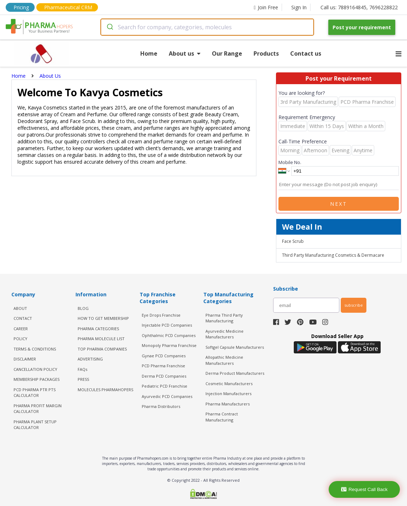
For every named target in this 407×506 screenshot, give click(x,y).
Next (338, 203)
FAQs (82, 369)
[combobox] (207, 27)
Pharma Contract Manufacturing (221, 417)
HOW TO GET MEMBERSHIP (103, 318)
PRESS (83, 379)
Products (266, 53)
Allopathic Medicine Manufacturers (224, 360)
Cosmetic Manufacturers (228, 383)
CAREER (21, 328)
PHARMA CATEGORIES (98, 328)
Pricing (21, 7)
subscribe (353, 305)
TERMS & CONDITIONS (35, 349)
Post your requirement (362, 27)
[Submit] (109, 27)
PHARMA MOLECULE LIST (101, 338)
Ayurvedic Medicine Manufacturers (224, 334)
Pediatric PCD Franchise (164, 386)
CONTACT (23, 318)
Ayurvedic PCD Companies (167, 396)
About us (184, 53)
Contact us (305, 53)
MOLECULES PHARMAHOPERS (105, 389)
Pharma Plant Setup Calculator (35, 424)
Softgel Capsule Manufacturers (234, 347)
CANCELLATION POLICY (35, 369)
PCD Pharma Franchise (163, 365)
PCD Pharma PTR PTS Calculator (35, 392)
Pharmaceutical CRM (68, 7)
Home (148, 53)
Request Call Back (364, 489)
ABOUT (20, 308)
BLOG (83, 308)
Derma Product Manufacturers (234, 373)
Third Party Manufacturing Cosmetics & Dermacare (333, 255)
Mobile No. (289, 162)
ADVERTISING (90, 359)
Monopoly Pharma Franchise (169, 345)
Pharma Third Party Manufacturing (224, 318)
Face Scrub (293, 241)
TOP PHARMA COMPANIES (102, 349)
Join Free (266, 7)
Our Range (227, 53)
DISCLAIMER (25, 359)
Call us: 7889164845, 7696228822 (359, 7)
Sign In (299, 7)
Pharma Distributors (161, 406)
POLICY (20, 338)
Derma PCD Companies (164, 376)
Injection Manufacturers (228, 393)
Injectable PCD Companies (167, 325)
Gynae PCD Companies (164, 355)
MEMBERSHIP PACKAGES (36, 379)
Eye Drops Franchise (161, 315)
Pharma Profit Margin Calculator (38, 408)
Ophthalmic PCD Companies (168, 335)
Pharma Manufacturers (227, 404)
